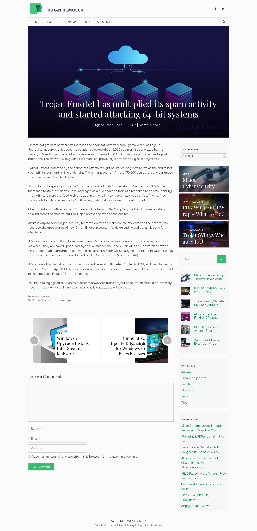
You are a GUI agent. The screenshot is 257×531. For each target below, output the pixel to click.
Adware (186, 372)
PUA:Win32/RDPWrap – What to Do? (209, 290)
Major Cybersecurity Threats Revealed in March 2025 (208, 278)
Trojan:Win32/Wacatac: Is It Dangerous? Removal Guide (210, 304)
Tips (184, 402)
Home (35, 22)
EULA (120, 525)
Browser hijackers (193, 378)
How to (186, 384)
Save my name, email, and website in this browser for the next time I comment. (86, 456)
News (46, 296)
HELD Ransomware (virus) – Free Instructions (207, 330)
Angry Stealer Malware (197, 506)
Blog (53, 22)
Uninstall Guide (153, 525)
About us (103, 22)
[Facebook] (215, 9)
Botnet (36, 300)
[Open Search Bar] (224, 22)
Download (71, 22)
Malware (37, 296)
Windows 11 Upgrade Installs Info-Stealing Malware (73, 345)
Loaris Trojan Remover (45, 287)
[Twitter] (223, 9)
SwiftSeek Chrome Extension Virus (207, 342)
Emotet (46, 300)
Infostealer (58, 300)
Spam (70, 300)
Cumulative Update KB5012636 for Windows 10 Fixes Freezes (128, 345)
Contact (109, 525)
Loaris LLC (140, 521)
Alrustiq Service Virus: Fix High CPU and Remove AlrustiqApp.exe (209, 319)
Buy (87, 22)
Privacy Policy (133, 525)
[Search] (221, 259)
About (98, 525)
